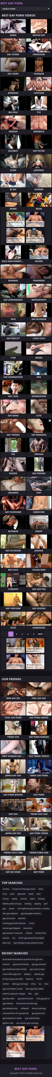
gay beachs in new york (13, 933)
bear (39, 894)
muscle (6, 898)
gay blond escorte (25, 998)
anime (11, 908)
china (40, 889)
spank (31, 894)
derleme (21, 918)
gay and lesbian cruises (13, 989)
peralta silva (40, 933)
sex (13, 938)
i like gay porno (42, 998)
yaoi (45, 903)
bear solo (7, 943)
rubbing (27, 903)
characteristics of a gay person (16, 1013)
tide (29, 993)
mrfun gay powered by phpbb (31, 938)
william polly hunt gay (12, 903)
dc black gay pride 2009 (13, 979)
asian (12, 894)
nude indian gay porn (12, 974)
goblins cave (8, 1023)
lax (40, 984)
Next (40, 634)
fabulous (29, 979)
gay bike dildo (9, 998)
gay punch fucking (21, 964)
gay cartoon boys (37, 969)
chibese (29, 933)
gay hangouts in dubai (12, 1018)
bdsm (32, 898)
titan (46, 984)
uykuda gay (39, 974)
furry (5, 894)
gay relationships (32, 1018)
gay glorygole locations (31, 913)
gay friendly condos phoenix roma (28, 943)
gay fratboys (8, 1003)
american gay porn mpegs (14, 993)
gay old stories (9, 918)
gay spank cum (38, 1013)
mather (6, 984)
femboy (41, 898)
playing (37, 903)
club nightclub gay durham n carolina (33, 908)
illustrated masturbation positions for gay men (23, 959)
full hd (39, 979)
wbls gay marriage (20, 984)
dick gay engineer (10, 913)
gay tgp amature (39, 964)
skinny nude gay (39, 1008)
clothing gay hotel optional (14, 923)
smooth (6, 938)
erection (6, 964)
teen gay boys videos (35, 989)
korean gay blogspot (11, 928)
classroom (27, 928)
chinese (6, 889)
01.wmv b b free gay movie (23, 889)
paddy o (27, 974)
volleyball (25, 1008)
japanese (21, 894)
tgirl (36, 993)
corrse (31, 923)
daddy (14, 898)
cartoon (23, 898)
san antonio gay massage (27, 1023)
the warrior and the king (26, 1003)
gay (4, 908)
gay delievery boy (10, 1008)
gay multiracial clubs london (15, 969)
